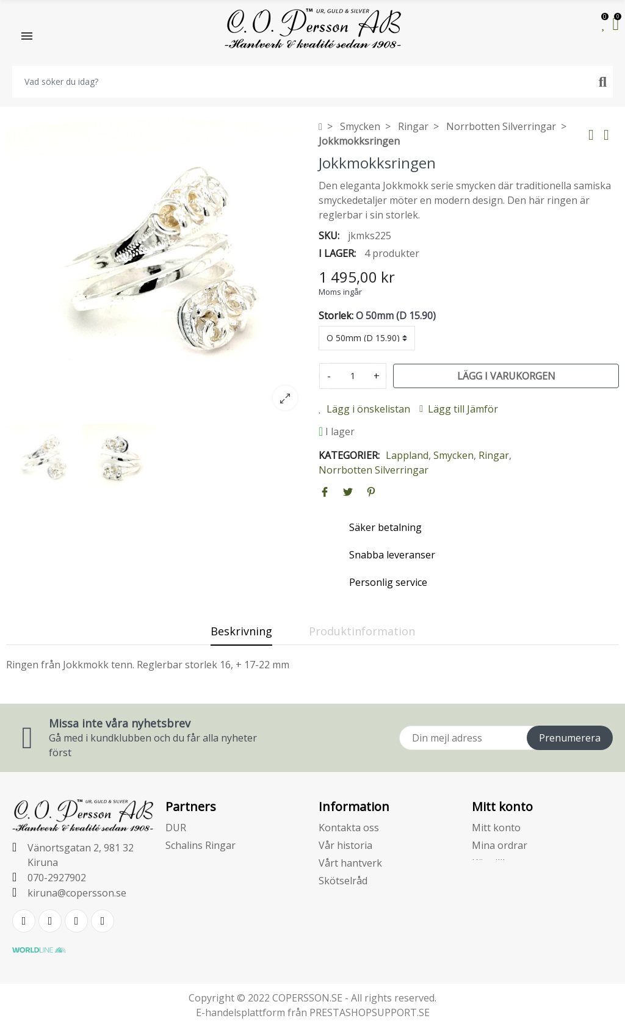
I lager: (337, 253)
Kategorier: (349, 455)
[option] (156, 269)
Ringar (494, 455)
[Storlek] (367, 338)
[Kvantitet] (353, 376)
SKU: (329, 235)
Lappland (407, 455)
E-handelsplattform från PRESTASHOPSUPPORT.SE (313, 1012)
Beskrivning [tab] (241, 631)
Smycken (453, 455)
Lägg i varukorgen (506, 376)
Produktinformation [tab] (362, 631)
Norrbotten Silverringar (373, 470)
